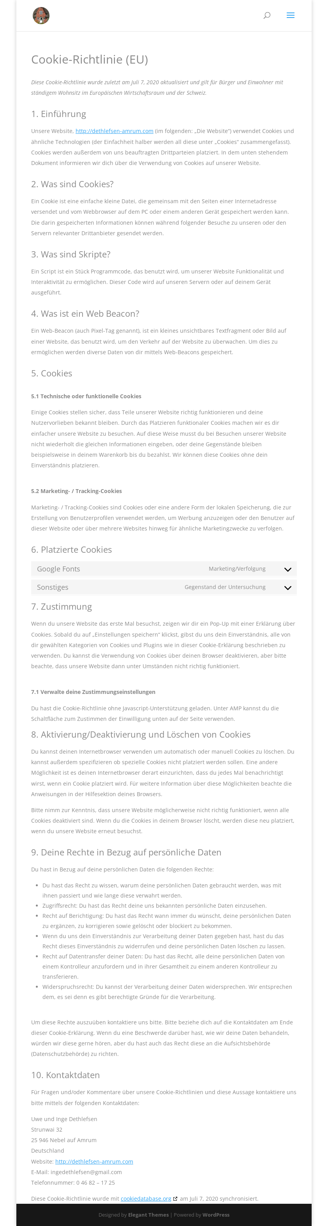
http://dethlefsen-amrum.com (114, 131)
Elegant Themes (148, 1214)
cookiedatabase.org (146, 1198)
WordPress (216, 1214)
